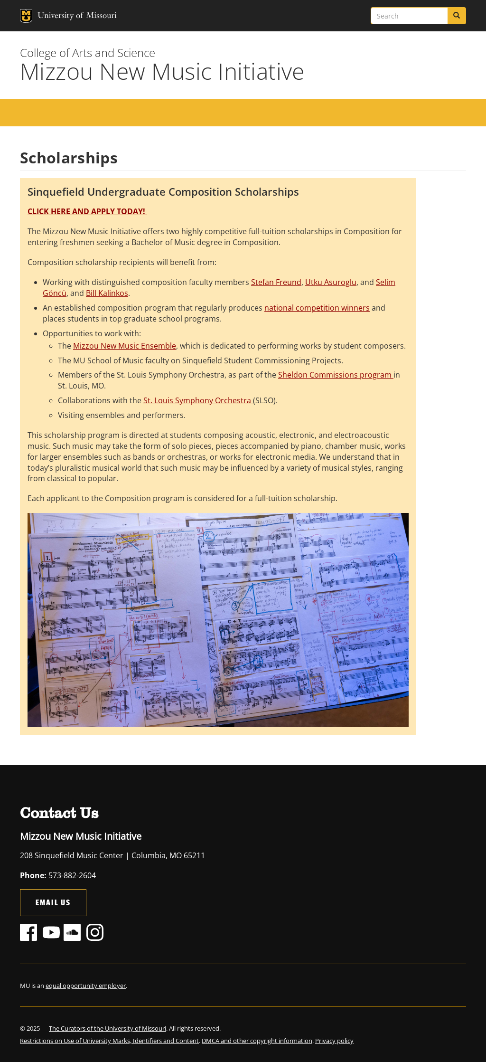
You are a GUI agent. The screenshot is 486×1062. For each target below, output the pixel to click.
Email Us (53, 902)
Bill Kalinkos (107, 293)
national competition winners (317, 308)
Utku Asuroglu (330, 282)
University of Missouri (58, 15)
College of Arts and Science (87, 52)
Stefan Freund (276, 282)
